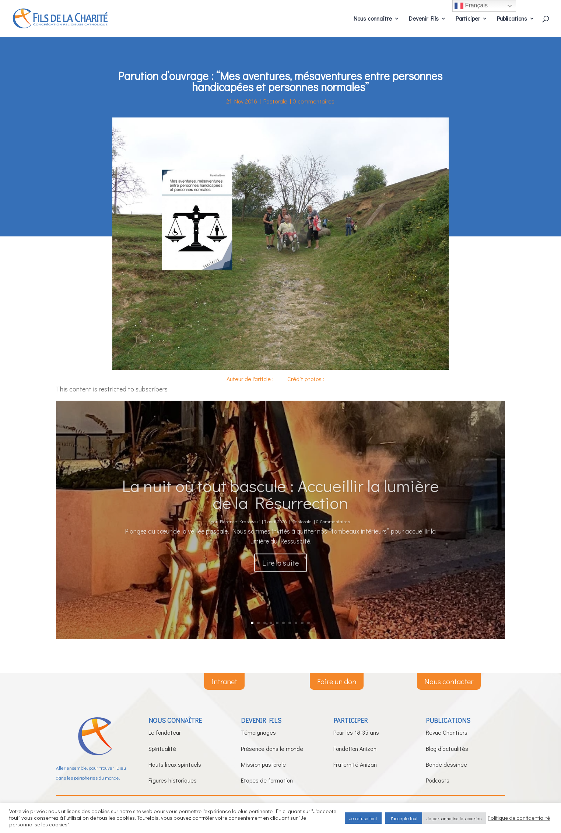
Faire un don (336, 681)
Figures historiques (172, 780)
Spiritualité (162, 748)
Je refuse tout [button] (363, 818)
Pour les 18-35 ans (356, 732)
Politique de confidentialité (519, 818)
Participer (468, 19)
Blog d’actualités (447, 748)
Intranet (224, 681)
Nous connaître (373, 19)
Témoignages (258, 732)
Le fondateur (164, 732)
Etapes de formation (267, 780)
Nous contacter (448, 681)
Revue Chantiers (446, 732)
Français (471, 5)
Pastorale (275, 101)
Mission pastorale (263, 764)
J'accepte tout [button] (404, 818)
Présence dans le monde (272, 748)
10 (308, 623)
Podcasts (437, 780)
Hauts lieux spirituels (174, 764)
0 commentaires (313, 101)
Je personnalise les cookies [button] (454, 818)
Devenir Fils (424, 19)
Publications (512, 19)
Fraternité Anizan (355, 764)
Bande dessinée (446, 764)
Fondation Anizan (354, 748)
